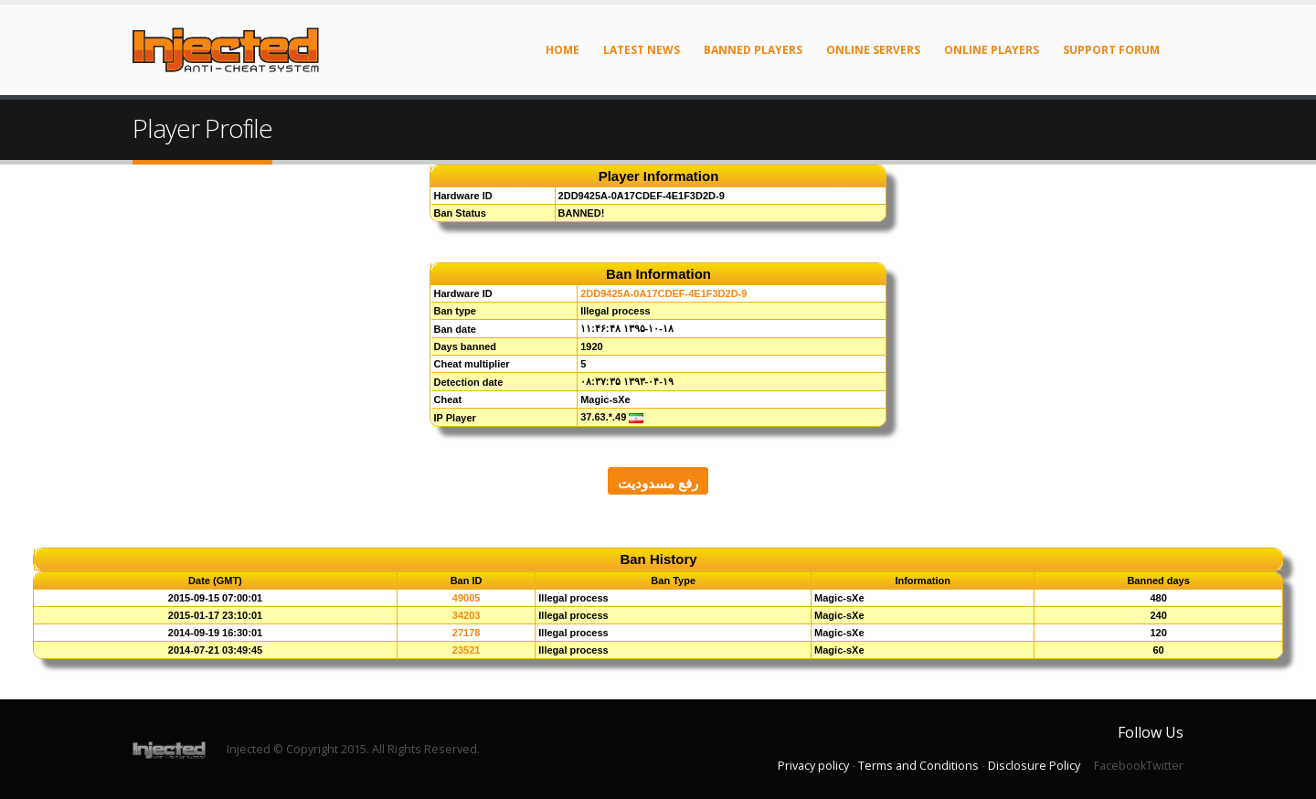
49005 (466, 597)
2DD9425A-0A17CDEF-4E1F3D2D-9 (663, 293)
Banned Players (753, 50)
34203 (466, 615)
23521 (466, 650)
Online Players (991, 50)
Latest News (641, 50)
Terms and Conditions (918, 765)
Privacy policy (813, 765)
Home (562, 50)
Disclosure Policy (1034, 765)
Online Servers (873, 50)
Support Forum (1111, 50)
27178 (466, 632)
